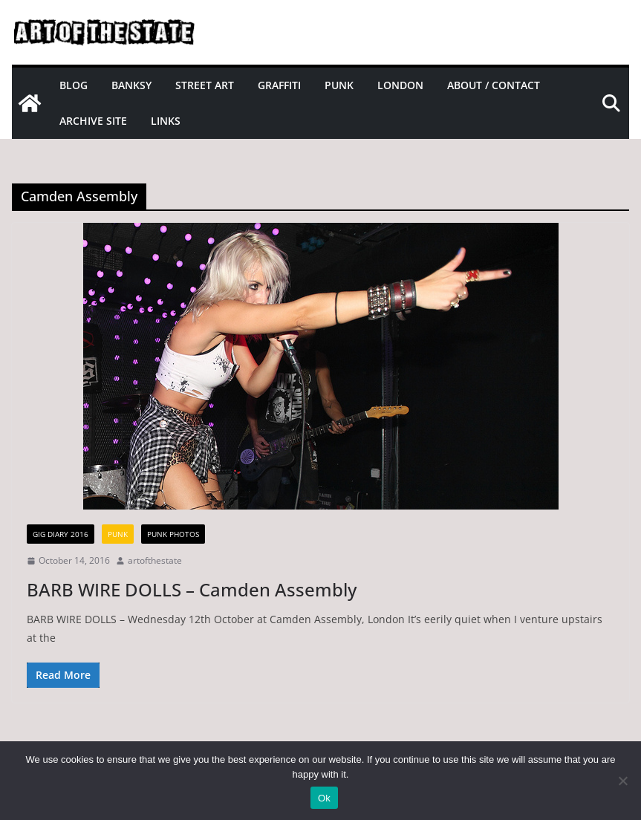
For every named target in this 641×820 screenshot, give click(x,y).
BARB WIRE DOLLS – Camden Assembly (192, 589)
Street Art (204, 85)
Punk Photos (173, 534)
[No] (622, 780)
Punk (339, 85)
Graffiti (279, 85)
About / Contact (493, 85)
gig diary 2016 (60, 534)
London (400, 85)
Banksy (131, 85)
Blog (73, 85)
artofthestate (155, 560)
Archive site (93, 121)
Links (165, 121)
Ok (324, 798)
